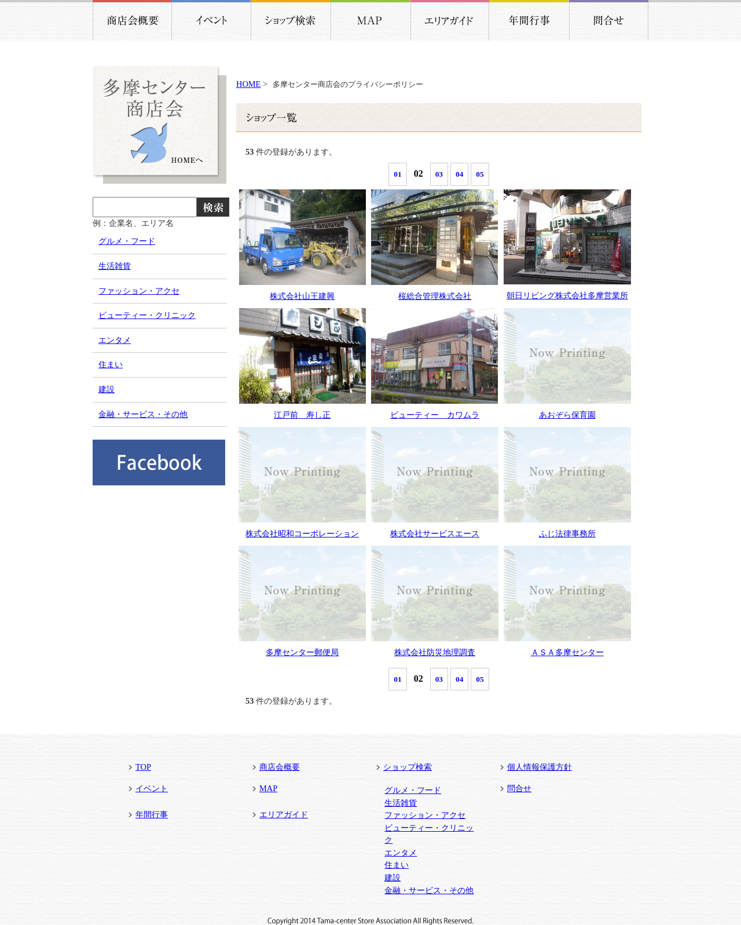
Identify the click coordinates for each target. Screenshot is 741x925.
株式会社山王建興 (302, 296)
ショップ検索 (407, 767)
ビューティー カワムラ (434, 414)
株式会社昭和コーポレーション (302, 533)
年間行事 (151, 814)
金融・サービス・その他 (143, 414)
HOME (248, 84)
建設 (106, 389)
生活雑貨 (114, 265)
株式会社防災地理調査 (434, 652)
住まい (110, 364)
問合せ (519, 788)
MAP (268, 788)
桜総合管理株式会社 (434, 296)
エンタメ (114, 340)
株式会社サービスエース (434, 533)
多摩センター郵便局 (302, 652)
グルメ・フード (126, 241)
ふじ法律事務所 (567, 533)
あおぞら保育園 (567, 414)
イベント (151, 788)
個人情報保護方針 (539, 767)
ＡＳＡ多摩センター (567, 652)
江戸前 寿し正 (302, 414)
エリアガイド (283, 814)
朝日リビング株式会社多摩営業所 (567, 295)
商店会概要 (279, 767)
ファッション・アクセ (138, 290)
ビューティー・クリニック (147, 315)
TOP (143, 767)
